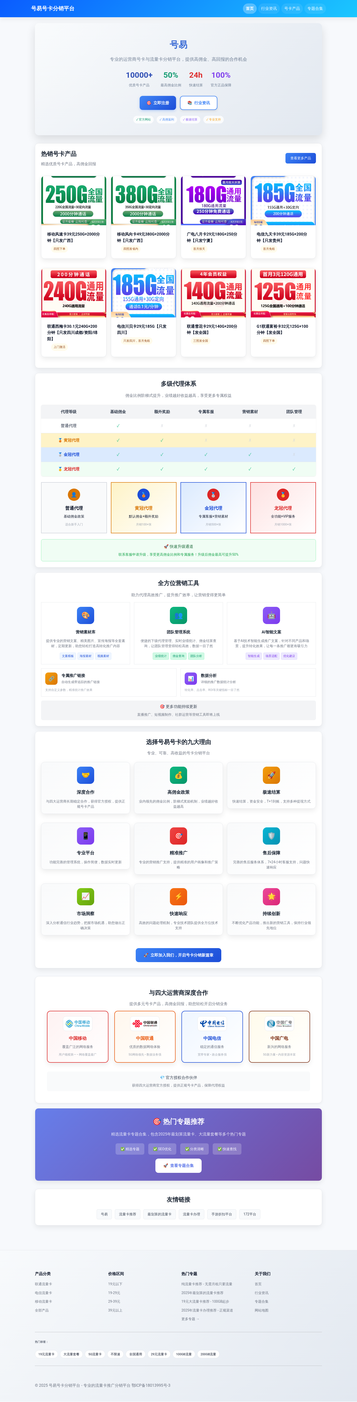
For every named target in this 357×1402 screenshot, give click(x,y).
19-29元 (114, 1293)
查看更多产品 (300, 158)
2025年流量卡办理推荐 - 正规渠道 (207, 1310)
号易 (104, 1214)
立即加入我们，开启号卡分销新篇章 (178, 955)
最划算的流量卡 (160, 1214)
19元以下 (115, 1284)
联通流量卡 (43, 1284)
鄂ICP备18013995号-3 (151, 1386)
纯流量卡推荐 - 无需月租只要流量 (206, 1284)
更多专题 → (190, 1319)
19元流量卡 (47, 1354)
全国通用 (138, 1354)
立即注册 (158, 103)
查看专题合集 (178, 1166)
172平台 (249, 1214)
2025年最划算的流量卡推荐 (202, 1293)
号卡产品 (292, 8)
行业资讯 (269, 8)
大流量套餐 (72, 1354)
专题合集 (315, 8)
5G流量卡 (96, 1354)
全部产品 (42, 1310)
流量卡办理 (191, 1214)
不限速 (117, 1354)
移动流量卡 (43, 1301)
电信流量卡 (43, 1293)
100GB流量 (187, 1354)
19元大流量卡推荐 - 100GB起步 (205, 1301)
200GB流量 (213, 1354)
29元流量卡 (162, 1354)
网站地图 (261, 1310)
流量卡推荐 (127, 1214)
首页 (250, 8)
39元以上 (115, 1310)
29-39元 (114, 1301)
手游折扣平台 (221, 1214)
